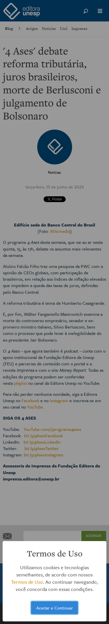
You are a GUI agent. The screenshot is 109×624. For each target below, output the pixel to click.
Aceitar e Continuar (54, 608)
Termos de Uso (27, 581)
